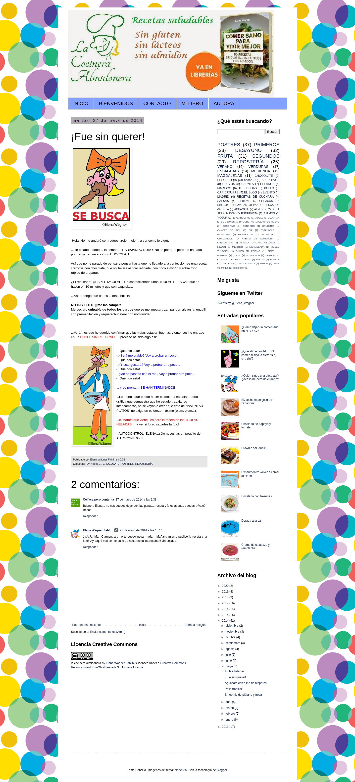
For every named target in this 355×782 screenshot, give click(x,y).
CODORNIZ (228, 226)
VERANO (225, 167)
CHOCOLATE (111, 463)
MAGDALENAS (229, 176)
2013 (225, 727)
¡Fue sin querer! (235, 677)
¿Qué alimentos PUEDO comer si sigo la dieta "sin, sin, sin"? (258, 355)
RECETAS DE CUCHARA (255, 196)
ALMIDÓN (260, 209)
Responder (90, 516)
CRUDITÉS (268, 226)
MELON (221, 246)
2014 (225, 620)
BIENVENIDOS (116, 103)
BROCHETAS (246, 221)
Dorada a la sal (251, 520)
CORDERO (249, 226)
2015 (225, 615)
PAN (255, 204)
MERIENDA (260, 171)
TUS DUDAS (248, 188)
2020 (225, 586)
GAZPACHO (267, 234)
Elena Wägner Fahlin (97, 530)
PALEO (240, 251)
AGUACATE (241, 209)
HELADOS (267, 184)
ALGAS (259, 217)
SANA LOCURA (230, 259)
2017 (225, 603)
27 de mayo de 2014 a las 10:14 (141, 530)
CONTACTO (157, 103)
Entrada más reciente (86, 625)
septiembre (233, 643)
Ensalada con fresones (256, 496)
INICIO (81, 103)
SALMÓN (269, 213)
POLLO (269, 188)
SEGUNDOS (266, 156)
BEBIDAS (244, 200)
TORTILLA (227, 263)
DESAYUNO (248, 150)
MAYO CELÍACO (265, 242)
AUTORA (224, 103)
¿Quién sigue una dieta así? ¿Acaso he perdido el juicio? (260, 377)
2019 (225, 591)
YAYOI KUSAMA (246, 263)
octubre (230, 637)
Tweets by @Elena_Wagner (235, 303)
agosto (230, 649)
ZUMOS (264, 263)
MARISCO (224, 188)
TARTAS (260, 259)
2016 (225, 609)
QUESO (237, 255)
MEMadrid (237, 246)
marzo (230, 708)
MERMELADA (256, 246)
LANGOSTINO (225, 242)
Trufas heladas (234, 671)
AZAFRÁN (274, 217)
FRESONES (224, 234)
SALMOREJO (272, 255)
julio (228, 654)
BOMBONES (228, 221)
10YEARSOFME (241, 217)
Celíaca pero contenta (98, 499)
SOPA (225, 209)
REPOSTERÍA (144, 463)
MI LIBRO (192, 103)
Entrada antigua (195, 625)
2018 (225, 597)
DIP (251, 230)
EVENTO (269, 192)
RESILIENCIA (253, 255)
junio (229, 660)
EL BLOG (250, 192)
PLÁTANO (222, 255)
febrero (230, 713)
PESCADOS (272, 204)
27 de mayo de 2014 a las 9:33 (135, 499)
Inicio (142, 625)
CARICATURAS (228, 192)
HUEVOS (228, 184)
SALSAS (223, 201)
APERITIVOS (270, 180)
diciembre (232, 625)
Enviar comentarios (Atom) (107, 632)
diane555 (181, 770)
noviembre (232, 631)
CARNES (247, 184)
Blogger (222, 770)
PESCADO (224, 180)
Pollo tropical (233, 689)
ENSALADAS (228, 171)
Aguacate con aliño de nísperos (245, 683)
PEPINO (255, 251)
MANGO (244, 242)
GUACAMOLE (225, 238)
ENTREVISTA (249, 213)
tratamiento (239, 267)
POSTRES (127, 463)
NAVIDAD (241, 204)
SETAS (247, 259)
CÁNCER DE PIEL (229, 230)
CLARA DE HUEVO (268, 221)
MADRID (223, 196)
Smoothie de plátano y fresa (243, 694)
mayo (229, 666)
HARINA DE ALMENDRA (257, 238)
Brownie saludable (253, 448)
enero (229, 719)
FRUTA (225, 156)
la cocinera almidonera (86, 663)
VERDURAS (258, 167)
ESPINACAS (267, 230)
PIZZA (271, 251)
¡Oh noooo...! (93, 463)
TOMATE (274, 259)
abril (228, 702)
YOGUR (222, 217)
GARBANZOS (245, 234)
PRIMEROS (266, 144)
